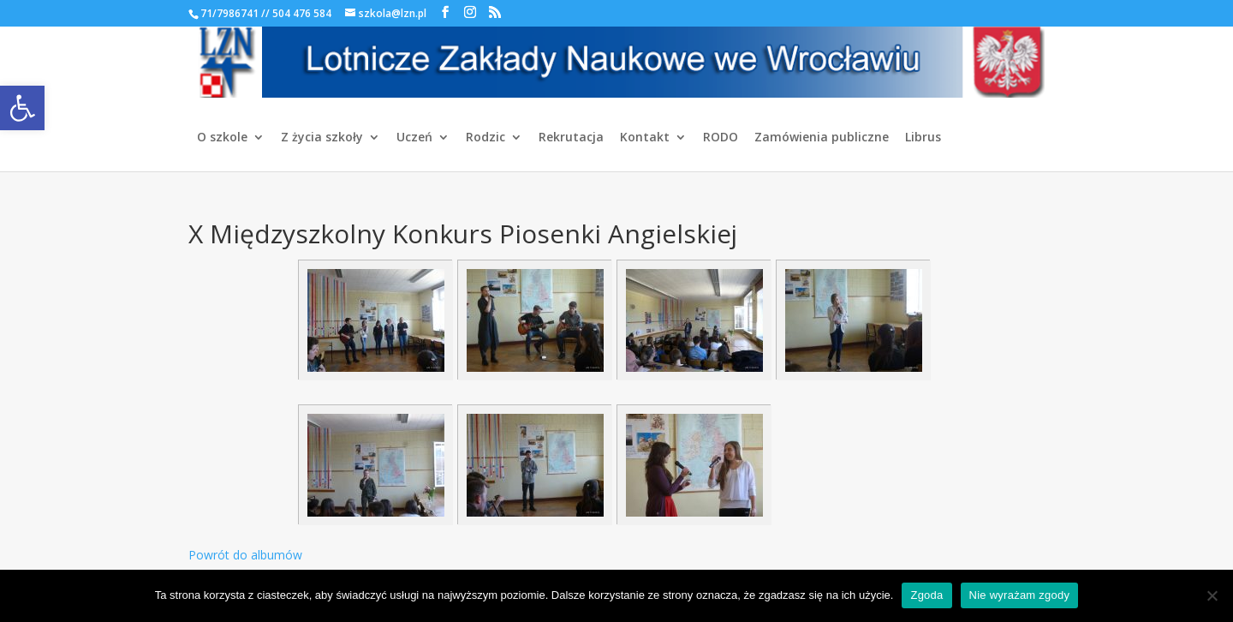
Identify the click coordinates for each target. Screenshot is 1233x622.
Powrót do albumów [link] (245, 555)
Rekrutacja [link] (571, 138)
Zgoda (926, 595)
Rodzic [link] (485, 138)
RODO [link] (720, 138)
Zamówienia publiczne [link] (821, 138)
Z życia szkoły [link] (322, 138)
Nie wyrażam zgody (1019, 595)
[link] (22, 108)
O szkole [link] (222, 138)
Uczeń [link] (414, 138)
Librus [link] (923, 138)
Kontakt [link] (645, 138)
